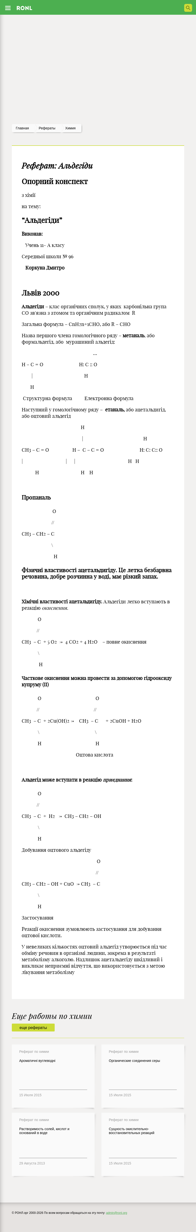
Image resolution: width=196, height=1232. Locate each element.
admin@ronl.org (116, 1213)
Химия (70, 128)
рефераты (47, 128)
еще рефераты (33, 1028)
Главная (22, 128)
